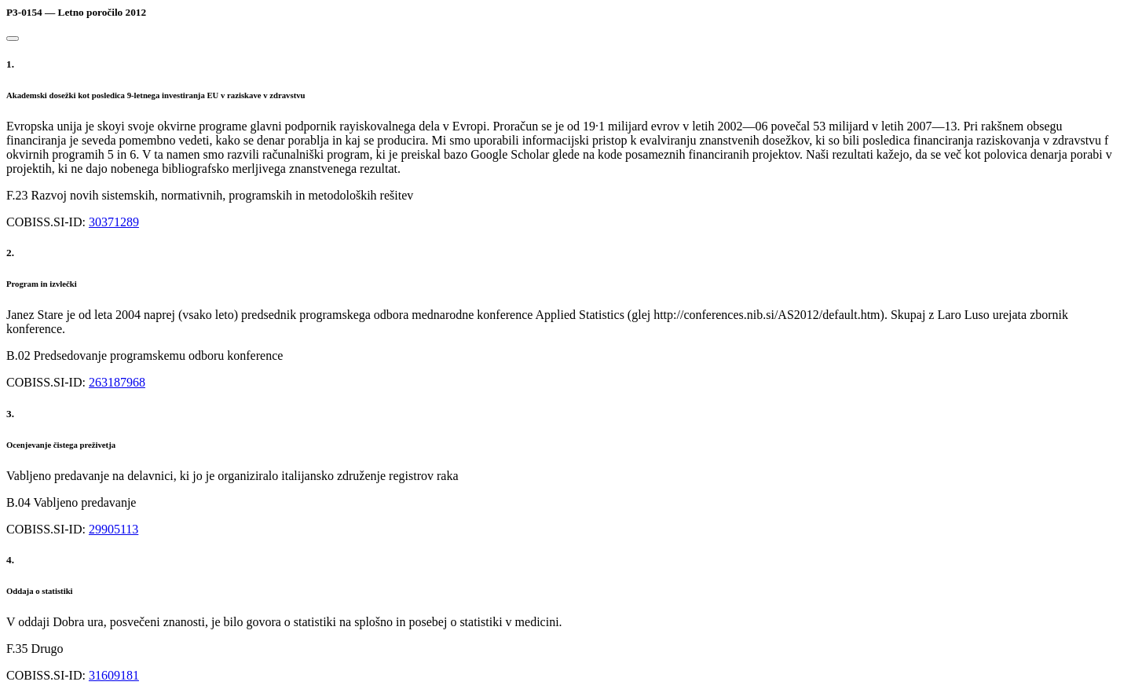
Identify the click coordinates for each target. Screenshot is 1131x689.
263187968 (117, 382)
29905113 (113, 529)
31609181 (114, 675)
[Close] (12, 38)
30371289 (114, 222)
